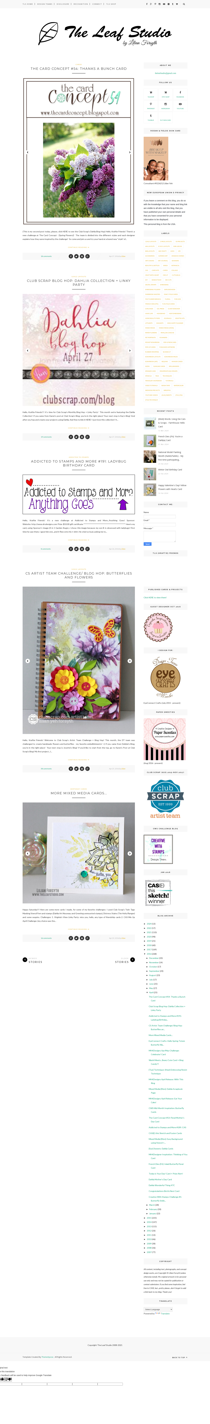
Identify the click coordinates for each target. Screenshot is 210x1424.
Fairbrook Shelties (152, 294)
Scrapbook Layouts (152, 357)
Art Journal (163, 261)
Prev (28, 152)
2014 (149, 1222)
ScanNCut (167, 352)
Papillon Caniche (167, 333)
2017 (149, 949)
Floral (167, 299)
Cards (79, 64)
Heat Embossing (175, 313)
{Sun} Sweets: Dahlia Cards (161, 1148)
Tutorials (169, 381)
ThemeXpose (48, 1357)
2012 (149, 1230)
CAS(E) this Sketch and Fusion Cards (165, 1133)
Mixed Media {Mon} (166, 328)
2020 (149, 936)
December (154, 958)
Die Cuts (168, 280)
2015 (149, 1218)
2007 (149, 1252)
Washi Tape (165, 385)
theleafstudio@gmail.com (165, 73)
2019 (149, 941)
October (153, 966)
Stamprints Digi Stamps (168, 371)
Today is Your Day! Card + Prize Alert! (166, 1173)
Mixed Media (150, 328)
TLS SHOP (151, 94)
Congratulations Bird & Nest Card (164, 1191)
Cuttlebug (176, 275)
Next (130, 152)
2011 (149, 1235)
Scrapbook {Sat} (151, 361)
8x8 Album (178, 246)
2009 (149, 1243)
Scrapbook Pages (171, 357)
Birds (165, 265)
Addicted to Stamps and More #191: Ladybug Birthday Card (78, 463)
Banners (175, 261)
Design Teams (44, 4)
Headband (161, 313)
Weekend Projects (152, 390)
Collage (175, 270)
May (151, 988)
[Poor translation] (8, 1379)
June (151, 984)
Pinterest (151, 105)
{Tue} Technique (151, 400)
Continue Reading (78, 247)
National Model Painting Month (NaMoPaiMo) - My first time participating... (170, 456)
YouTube (180, 105)
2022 (149, 928)
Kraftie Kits (179, 318)
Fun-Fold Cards (168, 304)
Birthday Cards (79, 789)
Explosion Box (169, 289)
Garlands (149, 309)
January (152, 1213)
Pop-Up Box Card (169, 342)
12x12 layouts (78, 276)
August (152, 975)
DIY (146, 280)
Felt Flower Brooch (153, 299)
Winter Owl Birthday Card (170, 469)
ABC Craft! (162, 251)
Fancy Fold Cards (171, 294)
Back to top (179, 1357)
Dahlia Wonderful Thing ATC (162, 1185)
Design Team (156, 280)
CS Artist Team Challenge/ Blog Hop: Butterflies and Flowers (79, 575)
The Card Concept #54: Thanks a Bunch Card (79, 69)
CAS (146, 270)
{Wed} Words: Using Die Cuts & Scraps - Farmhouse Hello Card (172, 423)
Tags (157, 376)
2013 (149, 1226)
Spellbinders (174, 366)
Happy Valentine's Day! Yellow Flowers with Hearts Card (172, 487)
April (151, 992)
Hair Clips (149, 313)
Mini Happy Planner (175, 323)
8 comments (46, 549)
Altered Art (163, 256)
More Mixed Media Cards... (79, 793)
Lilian (123, 256)
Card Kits (155, 270)
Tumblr (151, 117)
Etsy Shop (165, 94)
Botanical (175, 265)
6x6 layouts (149, 246)
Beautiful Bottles (152, 265)
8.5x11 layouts (164, 246)
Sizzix (147, 366)
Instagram (165, 105)
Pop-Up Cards (150, 347)
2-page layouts (166, 241)
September (154, 971)
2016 (149, 954)
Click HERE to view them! (155, 597)
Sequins (165, 361)
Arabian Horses (178, 256)
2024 (149, 923)
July (151, 979)
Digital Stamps (150, 285)
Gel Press (160, 309)
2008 (149, 1248)
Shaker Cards (177, 361)
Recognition (81, 4)
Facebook (180, 94)
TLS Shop (111, 4)
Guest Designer (174, 309)
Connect (97, 4)
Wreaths (167, 390)
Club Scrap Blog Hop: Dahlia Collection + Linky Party (79, 283)
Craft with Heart (152, 275)
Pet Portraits (150, 337)
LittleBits (148, 323)
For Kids (177, 299)
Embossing (164, 285)
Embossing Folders (152, 289)
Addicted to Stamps (79, 457)
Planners (163, 337)
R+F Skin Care (165, 117)
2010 (149, 1239)
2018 (149, 945)
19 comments (46, 437)
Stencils (148, 376)
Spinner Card (150, 371)
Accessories (149, 256)
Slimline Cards (159, 366)
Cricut (165, 275)
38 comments (46, 769)
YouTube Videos (151, 395)
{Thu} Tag (179, 395)
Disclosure (63, 4)
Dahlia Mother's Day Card (160, 1179)
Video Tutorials (151, 385)
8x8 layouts (149, 251)
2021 (149, 932)
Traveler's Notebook (153, 381)
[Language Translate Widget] (158, 1309)
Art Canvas (149, 261)
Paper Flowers (151, 333)
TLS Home (28, 4)
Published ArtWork (167, 347)
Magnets (159, 323)
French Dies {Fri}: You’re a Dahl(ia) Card (170, 438)
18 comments (46, 256)
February (153, 1209)
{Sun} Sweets (167, 395)
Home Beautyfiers (152, 318)
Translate (162, 1313)
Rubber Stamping (152, 352)
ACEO (172, 251)
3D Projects (180, 241)
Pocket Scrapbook (152, 342)
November (154, 962)
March (152, 1205)
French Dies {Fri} (151, 304)
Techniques (167, 376)
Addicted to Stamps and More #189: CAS (167, 1127)
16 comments (46, 938)
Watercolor (178, 385)
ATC (179, 251)
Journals (167, 318)
